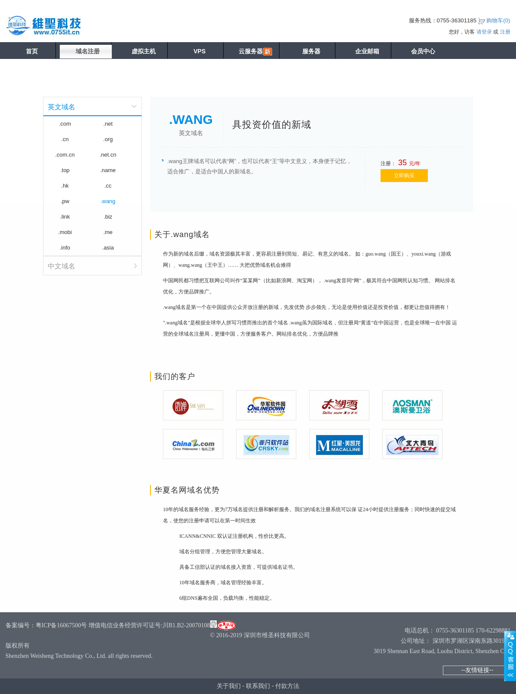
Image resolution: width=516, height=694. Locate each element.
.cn (64, 139)
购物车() (498, 20)
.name (108, 170)
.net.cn (107, 154)
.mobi (65, 232)
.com (65, 123)
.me (108, 232)
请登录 (484, 32)
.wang (108, 201)
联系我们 (258, 685)
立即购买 (404, 176)
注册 (505, 32)
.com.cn (65, 154)
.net (108, 123)
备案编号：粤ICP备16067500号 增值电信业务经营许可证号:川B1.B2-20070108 (108, 625)
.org (108, 139)
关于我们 (229, 685)
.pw (65, 201)
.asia (108, 247)
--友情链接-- (477, 669)
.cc (108, 185)
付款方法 (287, 685)
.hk (64, 185)
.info (65, 247)
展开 (510, 655)
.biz (108, 216)
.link (65, 216)
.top (65, 170)
